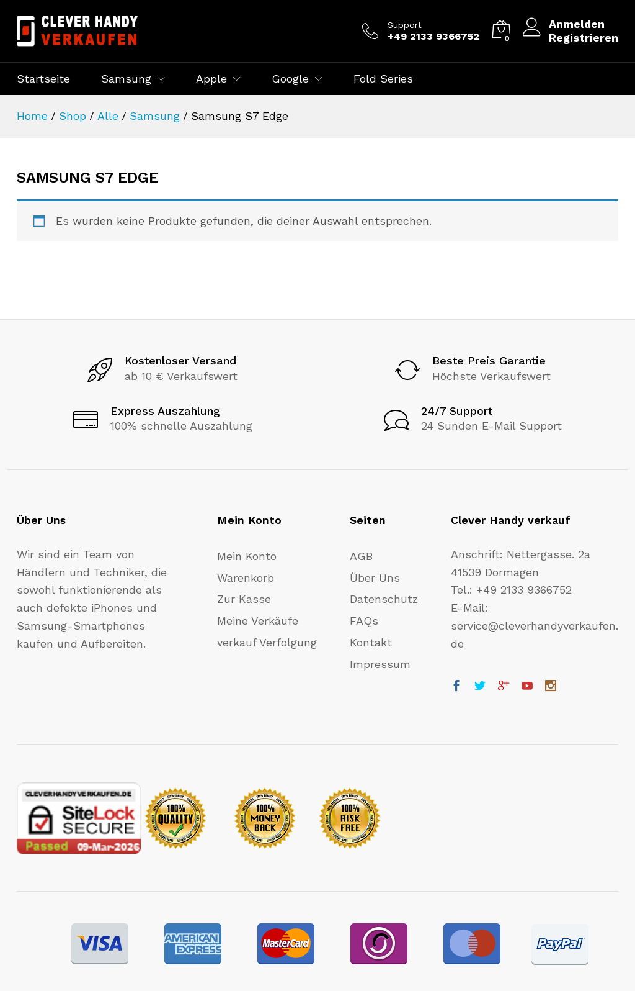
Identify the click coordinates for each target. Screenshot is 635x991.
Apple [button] (211, 78)
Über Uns (375, 577)
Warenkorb (245, 577)
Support (405, 25)
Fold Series (383, 78)
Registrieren (583, 37)
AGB (361, 556)
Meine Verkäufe (257, 620)
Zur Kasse (244, 598)
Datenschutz (384, 598)
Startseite (43, 78)
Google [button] (290, 78)
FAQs (364, 620)
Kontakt (371, 642)
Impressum (380, 664)
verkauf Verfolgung (267, 642)
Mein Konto (247, 556)
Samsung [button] (126, 78)
